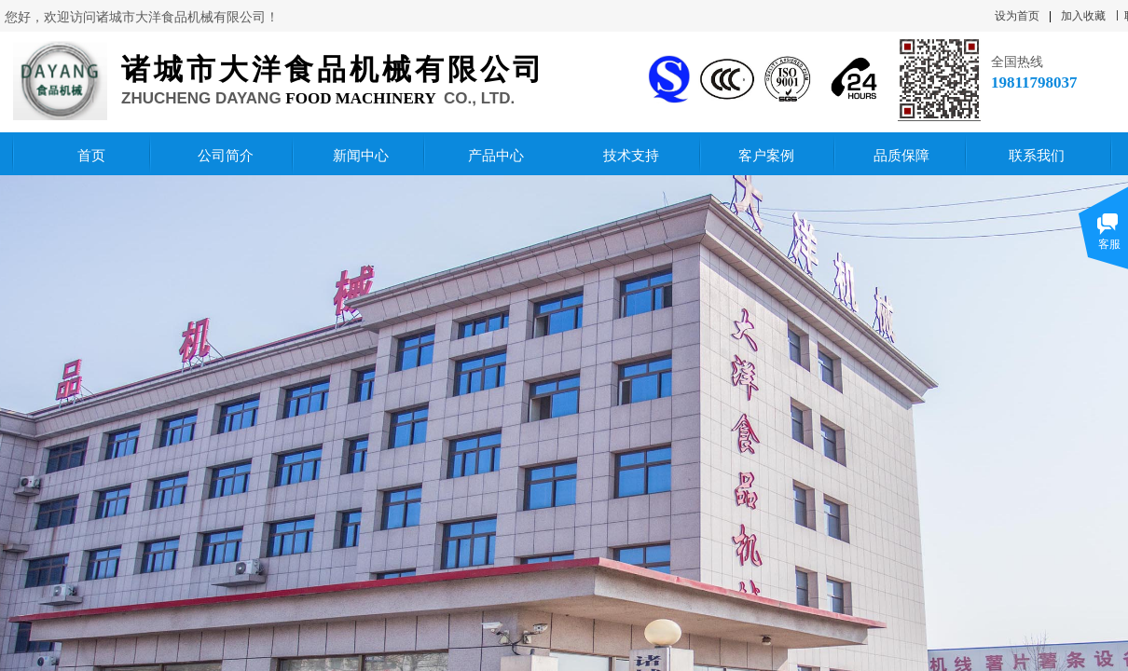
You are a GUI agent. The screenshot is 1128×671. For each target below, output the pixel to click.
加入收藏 (1083, 15)
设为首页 (1017, 15)
